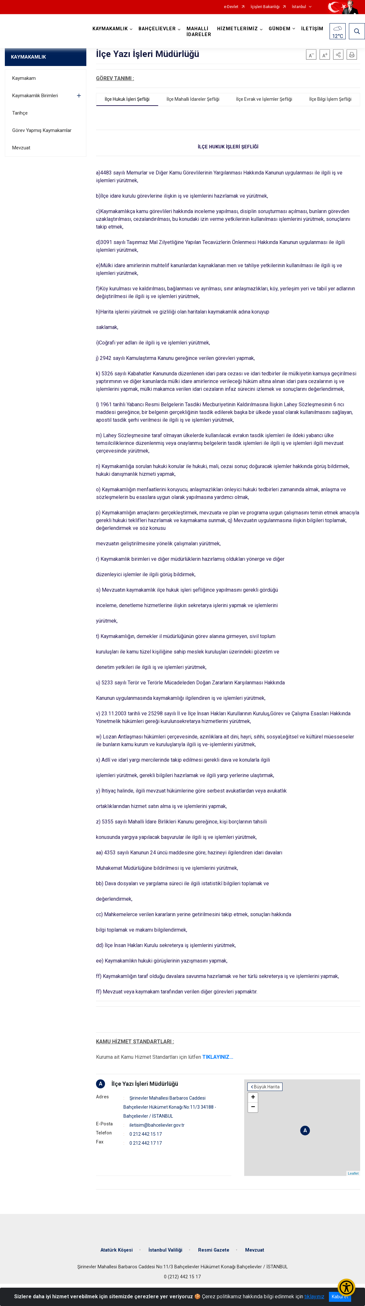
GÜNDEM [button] (280, 29)
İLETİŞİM (312, 29)
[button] (338, 54)
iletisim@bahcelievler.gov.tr (157, 1125)
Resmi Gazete (213, 1250)
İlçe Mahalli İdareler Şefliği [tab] (193, 99)
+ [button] (253, 1098)
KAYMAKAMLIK (28, 57)
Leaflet (353, 1173)
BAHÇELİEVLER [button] (157, 29)
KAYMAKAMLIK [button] (110, 29)
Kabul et (340, 1296)
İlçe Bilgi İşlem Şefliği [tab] (330, 99)
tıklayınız (314, 1296)
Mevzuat (21, 148)
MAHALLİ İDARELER (199, 31)
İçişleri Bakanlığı (265, 7)
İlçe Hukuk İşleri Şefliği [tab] (127, 99)
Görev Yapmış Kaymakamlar (42, 130)
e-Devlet (231, 7)
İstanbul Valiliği (165, 1250)
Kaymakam (24, 78)
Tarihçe (20, 113)
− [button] (253, 1107)
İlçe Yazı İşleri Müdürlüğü (144, 1083)
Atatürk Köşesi (117, 1250)
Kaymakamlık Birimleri (35, 96)
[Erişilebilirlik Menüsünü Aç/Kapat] (346, 1287)
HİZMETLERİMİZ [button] (237, 29)
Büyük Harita (267, 1086)
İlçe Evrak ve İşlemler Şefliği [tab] (264, 99)
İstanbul (299, 7)
